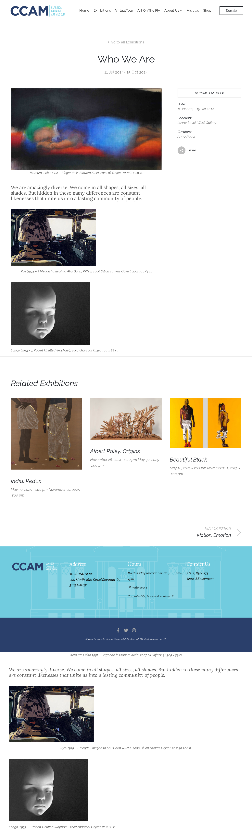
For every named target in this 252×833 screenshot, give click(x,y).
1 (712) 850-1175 (197, 573)
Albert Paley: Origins (115, 451)
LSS (165, 639)
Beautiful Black (188, 459)
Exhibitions (102, 10)
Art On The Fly (148, 10)
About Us (173, 10)
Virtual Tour (124, 10)
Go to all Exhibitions (127, 42)
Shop (207, 10)
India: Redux (26, 481)
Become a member (209, 93)
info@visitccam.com (201, 579)
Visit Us (193, 10)
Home (84, 10)
